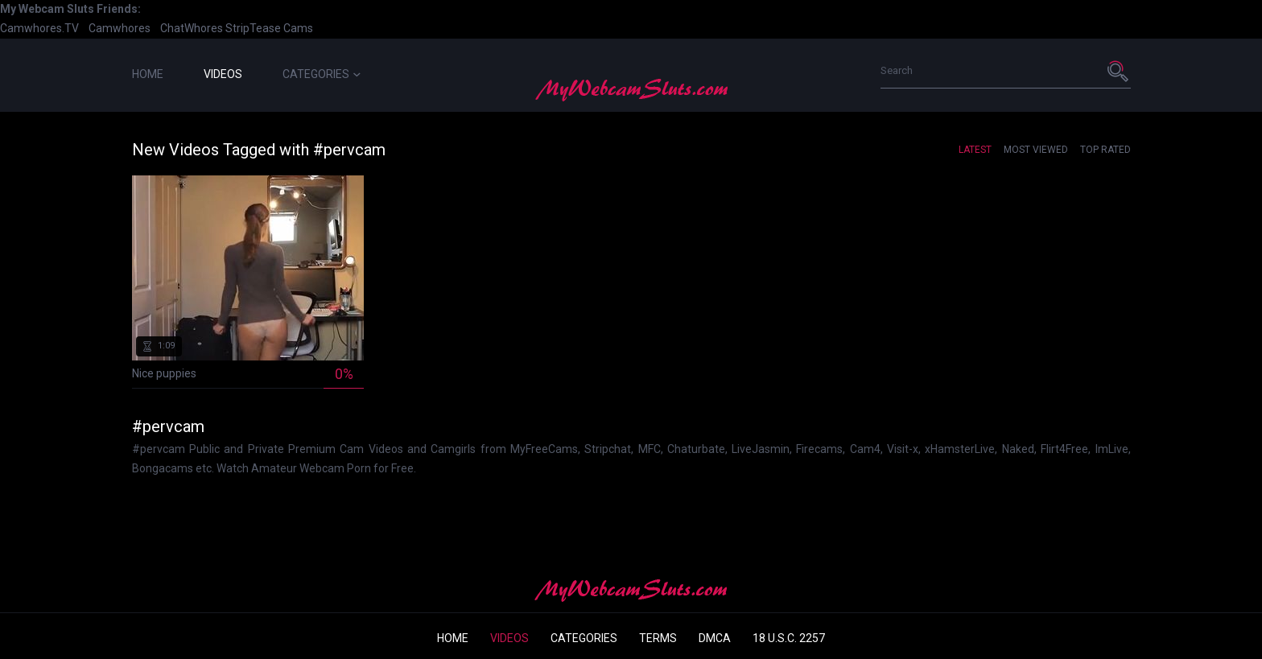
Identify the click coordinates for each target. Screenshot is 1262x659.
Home (147, 74)
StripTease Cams (269, 28)
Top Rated (1105, 149)
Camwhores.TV (39, 28)
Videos (223, 74)
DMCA (715, 638)
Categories (322, 74)
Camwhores (120, 28)
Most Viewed (1036, 149)
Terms (658, 638)
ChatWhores (191, 28)
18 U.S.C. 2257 (789, 638)
